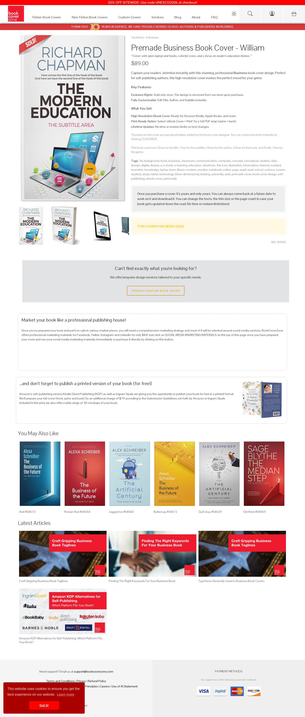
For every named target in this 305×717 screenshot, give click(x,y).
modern (191, 170)
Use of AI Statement (125, 686)
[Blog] (178, 18)
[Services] (158, 18)
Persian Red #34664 (77, 512)
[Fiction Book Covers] (48, 18)
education (195, 165)
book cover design (265, 174)
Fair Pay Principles (86, 686)
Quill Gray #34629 (210, 512)
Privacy (81, 681)
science (270, 170)
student (136, 174)
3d (141, 161)
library (181, 170)
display (154, 165)
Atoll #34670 (27, 512)
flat (219, 165)
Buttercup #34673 (165, 512)
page (235, 170)
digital (145, 165)
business (174, 161)
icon (224, 165)
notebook (215, 170)
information (250, 165)
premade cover (241, 174)
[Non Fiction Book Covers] (91, 18)
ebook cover (154, 178)
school (259, 170)
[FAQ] (215, 18)
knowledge (151, 170)
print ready (170, 178)
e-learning (180, 165)
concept (237, 161)
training (205, 174)
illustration (235, 165)
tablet (154, 174)
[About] (197, 18)
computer (224, 161)
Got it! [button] (44, 705)
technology (166, 174)
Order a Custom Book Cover (156, 290)
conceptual (251, 161)
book (164, 161)
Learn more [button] (65, 694)
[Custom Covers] (130, 18)
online (227, 170)
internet (264, 165)
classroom (188, 161)
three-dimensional (187, 174)
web (227, 174)
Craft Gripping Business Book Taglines (43, 581)
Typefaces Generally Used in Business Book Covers (231, 581)
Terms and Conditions (60, 681)
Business (153, 37)
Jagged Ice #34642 (121, 512)
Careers (105, 686)
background (151, 161)
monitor (203, 170)
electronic (209, 165)
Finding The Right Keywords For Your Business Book (142, 581)
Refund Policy (97, 681)
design (135, 165)
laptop (164, 170)
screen (280, 170)
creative (265, 161)
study (146, 174)
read (250, 170)
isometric (137, 170)
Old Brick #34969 (254, 512)
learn (172, 170)
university (217, 174)
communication (206, 161)
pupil (243, 170)
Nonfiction (138, 37)
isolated (276, 165)
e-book (168, 165)
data (274, 161)
